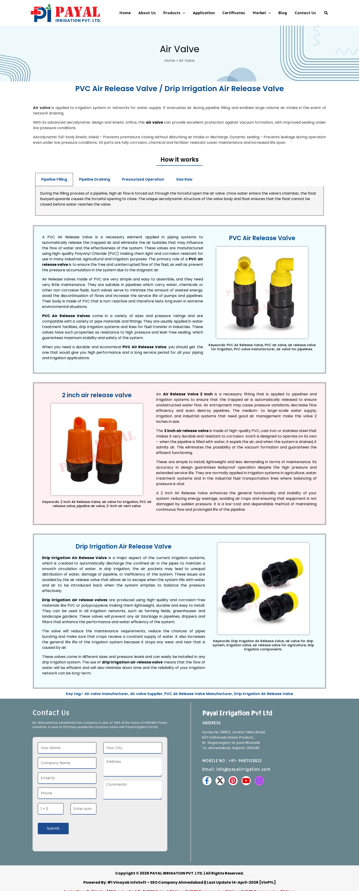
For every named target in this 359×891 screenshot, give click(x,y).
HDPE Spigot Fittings (165, 862)
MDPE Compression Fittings (214, 862)
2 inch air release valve (186, 401)
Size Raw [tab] (184, 179)
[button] (182, 12)
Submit (53, 798)
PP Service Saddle (126, 862)
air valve (154, 122)
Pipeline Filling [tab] (54, 179)
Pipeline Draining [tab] (94, 179)
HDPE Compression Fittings (269, 862)
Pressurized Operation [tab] (143, 179)
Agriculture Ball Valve (85, 862)
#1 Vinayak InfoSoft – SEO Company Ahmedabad (155, 853)
